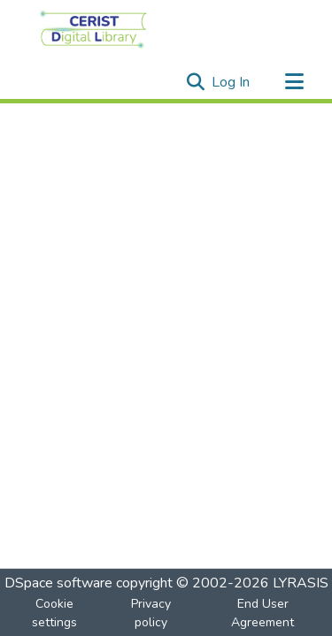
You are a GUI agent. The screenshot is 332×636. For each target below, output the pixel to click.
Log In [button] (231, 82)
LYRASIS (300, 583)
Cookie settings (54, 613)
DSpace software (58, 583)
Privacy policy (151, 613)
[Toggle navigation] (294, 82)
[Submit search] (195, 82)
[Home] (93, 29)
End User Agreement (262, 613)
